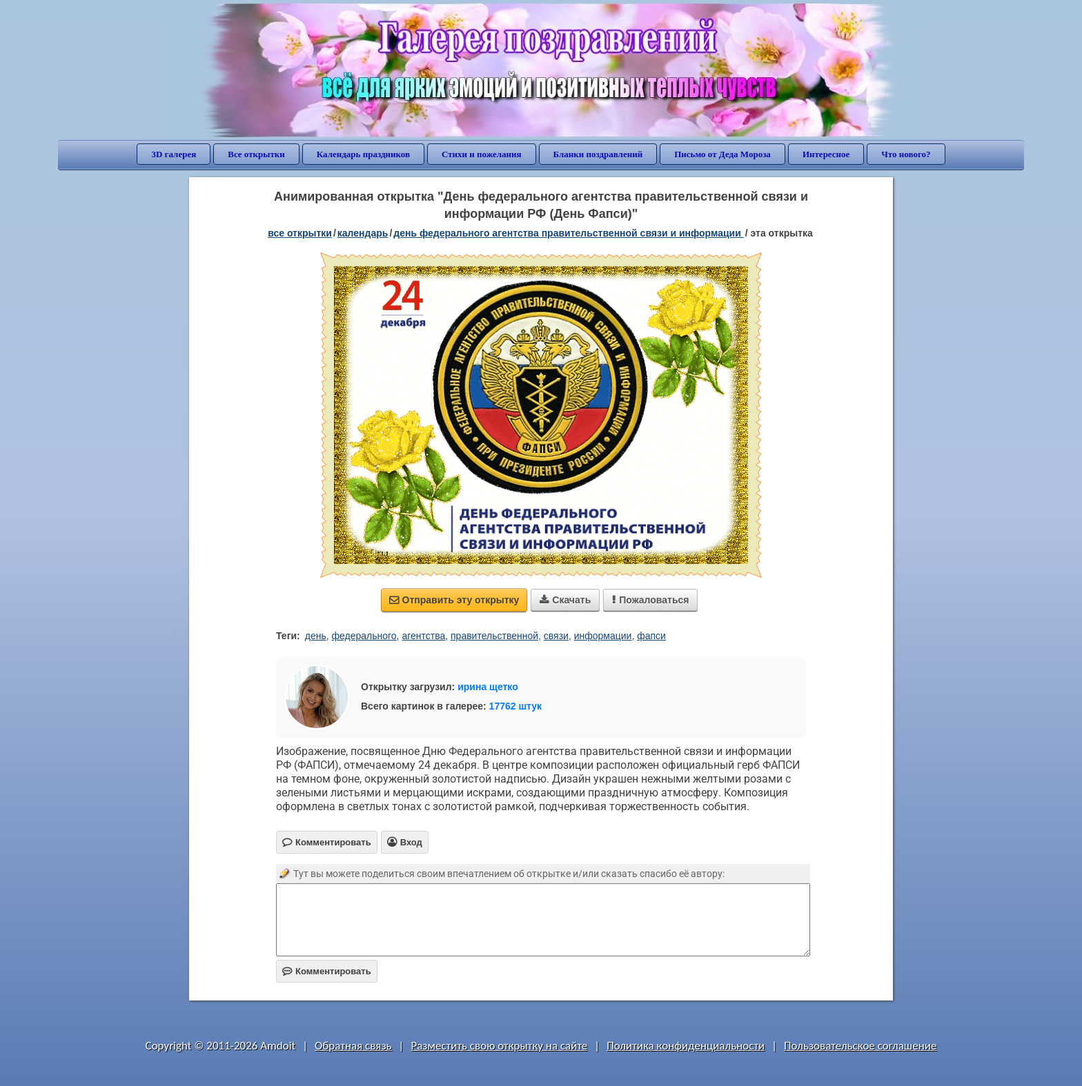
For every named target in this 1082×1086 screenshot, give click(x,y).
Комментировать (326, 971)
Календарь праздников (363, 154)
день (315, 635)
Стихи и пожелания (482, 154)
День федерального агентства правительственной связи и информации (568, 233)
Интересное (826, 154)
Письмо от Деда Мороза (722, 154)
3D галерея (173, 154)
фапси (651, 635)
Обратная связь (353, 1045)
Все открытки (256, 154)
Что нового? (905, 154)
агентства (423, 635)
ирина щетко (488, 686)
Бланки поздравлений (598, 154)
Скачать (565, 599)
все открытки (300, 233)
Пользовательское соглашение (860, 1045)
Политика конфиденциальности (686, 1045)
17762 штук (515, 706)
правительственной (494, 635)
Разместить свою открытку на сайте (499, 1045)
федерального (364, 635)
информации (603, 635)
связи (556, 635)
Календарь (362, 233)
